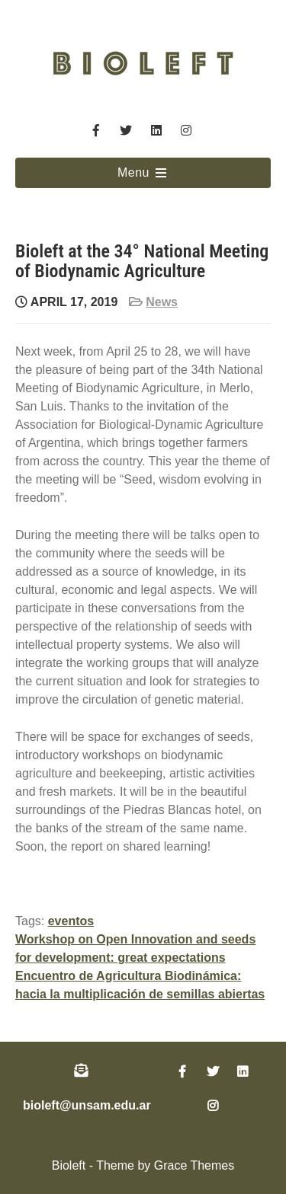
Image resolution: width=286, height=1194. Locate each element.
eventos (71, 921)
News (162, 301)
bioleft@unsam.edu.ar (87, 1105)
